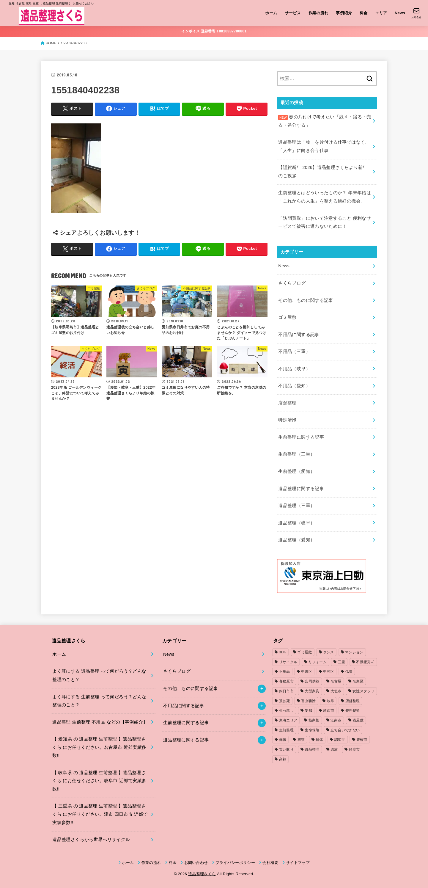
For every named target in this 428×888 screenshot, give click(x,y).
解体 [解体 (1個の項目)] (319, 740)
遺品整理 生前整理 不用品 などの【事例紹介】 (99, 722)
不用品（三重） (294, 351)
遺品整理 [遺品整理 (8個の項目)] (312, 749)
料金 (364, 13)
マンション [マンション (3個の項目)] (354, 652)
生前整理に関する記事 (301, 437)
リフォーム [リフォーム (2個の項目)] (318, 662)
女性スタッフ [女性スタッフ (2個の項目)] (363, 691)
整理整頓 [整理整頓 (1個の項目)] (352, 710)
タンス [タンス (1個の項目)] (328, 652)
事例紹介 (344, 13)
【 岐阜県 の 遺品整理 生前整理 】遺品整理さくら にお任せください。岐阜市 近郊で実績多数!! (99, 780)
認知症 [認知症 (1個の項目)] (339, 740)
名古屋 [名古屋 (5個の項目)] (336, 681)
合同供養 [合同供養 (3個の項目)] (312, 681)
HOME (51, 43)
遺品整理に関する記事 (301, 488)
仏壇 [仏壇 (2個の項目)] (349, 671)
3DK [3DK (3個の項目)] (282, 652)
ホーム (271, 13)
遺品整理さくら (202, 874)
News (400, 13)
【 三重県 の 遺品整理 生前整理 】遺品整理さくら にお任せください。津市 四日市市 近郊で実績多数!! (99, 814)
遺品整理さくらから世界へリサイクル (91, 839)
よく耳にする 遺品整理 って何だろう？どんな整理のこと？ (99, 675)
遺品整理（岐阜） (296, 522)
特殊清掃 (287, 420)
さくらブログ (292, 283)
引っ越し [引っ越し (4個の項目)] (286, 710)
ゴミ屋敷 (287, 317)
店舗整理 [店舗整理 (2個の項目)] (352, 701)
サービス (293, 13)
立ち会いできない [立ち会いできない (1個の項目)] (345, 730)
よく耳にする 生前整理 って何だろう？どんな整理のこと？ (99, 700)
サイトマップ (298, 862)
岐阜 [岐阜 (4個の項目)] (330, 701)
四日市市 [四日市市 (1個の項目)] (286, 691)
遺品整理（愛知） (296, 539)
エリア (381, 13)
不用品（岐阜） (294, 368)
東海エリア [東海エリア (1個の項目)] (288, 720)
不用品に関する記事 (298, 334)
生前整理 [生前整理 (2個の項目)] (286, 730)
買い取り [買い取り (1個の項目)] (286, 749)
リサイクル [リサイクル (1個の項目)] (288, 662)
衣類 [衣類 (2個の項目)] (301, 740)
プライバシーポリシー (235, 862)
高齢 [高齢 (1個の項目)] (283, 759)
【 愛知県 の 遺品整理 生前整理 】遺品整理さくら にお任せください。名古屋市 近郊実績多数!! (99, 747)
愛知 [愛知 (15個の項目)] (308, 710)
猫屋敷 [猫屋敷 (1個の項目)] (358, 720)
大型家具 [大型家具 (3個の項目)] (312, 691)
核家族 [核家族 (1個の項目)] (314, 720)
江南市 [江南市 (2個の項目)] (336, 720)
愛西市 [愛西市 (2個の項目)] (328, 710)
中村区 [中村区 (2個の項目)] (328, 671)
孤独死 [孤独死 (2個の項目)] (284, 701)
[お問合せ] (416, 13)
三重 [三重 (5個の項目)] (341, 662)
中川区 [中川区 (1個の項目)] (306, 671)
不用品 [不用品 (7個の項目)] (284, 671)
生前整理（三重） (296, 454)
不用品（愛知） (294, 385)
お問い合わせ (196, 862)
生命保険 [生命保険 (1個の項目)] (312, 730)
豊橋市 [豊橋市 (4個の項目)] (361, 740)
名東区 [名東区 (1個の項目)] (358, 681)
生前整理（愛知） (296, 471)
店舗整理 (287, 403)
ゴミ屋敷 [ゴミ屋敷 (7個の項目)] (304, 652)
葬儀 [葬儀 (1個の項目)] (283, 740)
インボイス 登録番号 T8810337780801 (213, 31)
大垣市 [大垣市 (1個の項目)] (336, 691)
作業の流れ (318, 13)
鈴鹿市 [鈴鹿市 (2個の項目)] (354, 749)
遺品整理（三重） (296, 505)
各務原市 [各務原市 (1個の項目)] (286, 681)
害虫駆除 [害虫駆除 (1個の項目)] (308, 701)
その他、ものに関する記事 (305, 300)
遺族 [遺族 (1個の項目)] (334, 749)
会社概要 (270, 862)
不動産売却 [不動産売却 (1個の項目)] (365, 662)
